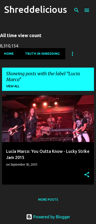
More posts (48, 199)
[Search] (76, 10)
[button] (87, 175)
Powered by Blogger (48, 217)
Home (9, 53)
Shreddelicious (35, 9)
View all (12, 86)
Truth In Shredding (42, 53)
